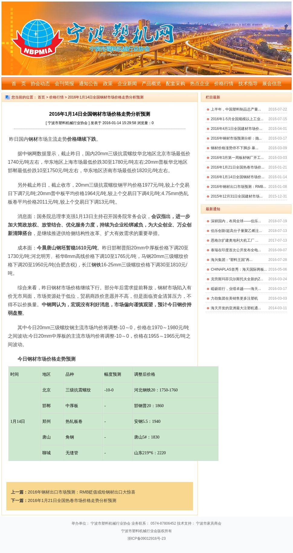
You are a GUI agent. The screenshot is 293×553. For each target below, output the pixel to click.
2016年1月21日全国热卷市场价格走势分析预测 (72, 500)
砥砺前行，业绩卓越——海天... (236, 289)
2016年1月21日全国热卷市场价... (237, 167)
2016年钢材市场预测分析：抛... (236, 138)
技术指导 (248, 83)
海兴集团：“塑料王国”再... (232, 260)
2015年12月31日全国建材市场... (236, 196)
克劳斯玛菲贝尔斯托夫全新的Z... (237, 279)
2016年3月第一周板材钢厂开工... (237, 158)
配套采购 (175, 83)
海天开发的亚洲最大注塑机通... (236, 308)
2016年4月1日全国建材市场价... (236, 129)
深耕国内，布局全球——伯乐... (236, 221)
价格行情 (223, 83)
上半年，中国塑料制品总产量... (236, 109)
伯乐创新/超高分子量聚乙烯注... (236, 231)
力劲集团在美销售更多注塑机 (234, 298)
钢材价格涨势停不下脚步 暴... (234, 148)
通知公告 (88, 83)
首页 (41, 97)
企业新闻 (127, 83)
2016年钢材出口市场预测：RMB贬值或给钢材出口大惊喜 (81, 492)
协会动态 (40, 83)
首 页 (18, 83)
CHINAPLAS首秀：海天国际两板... (239, 269)
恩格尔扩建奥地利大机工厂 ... (234, 240)
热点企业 (199, 83)
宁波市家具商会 (208, 523)
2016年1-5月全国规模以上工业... (237, 119)
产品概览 (151, 83)
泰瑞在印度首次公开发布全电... (236, 250)
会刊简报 (64, 83)
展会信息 (272, 83)
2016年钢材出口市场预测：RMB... (238, 187)
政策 (108, 83)
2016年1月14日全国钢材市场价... (237, 177)
